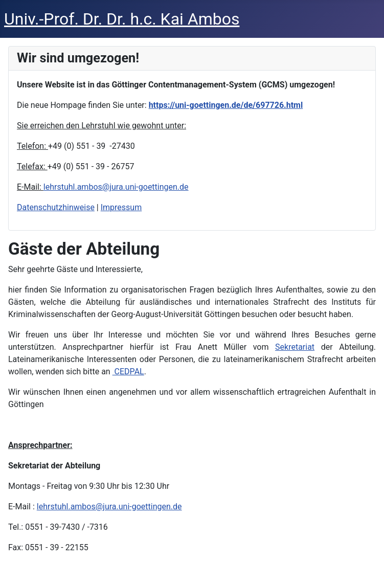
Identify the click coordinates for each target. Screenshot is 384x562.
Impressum (121, 207)
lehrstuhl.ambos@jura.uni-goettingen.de (116, 187)
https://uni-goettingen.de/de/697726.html (226, 105)
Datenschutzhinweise (56, 207)
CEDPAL (128, 371)
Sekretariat (294, 347)
